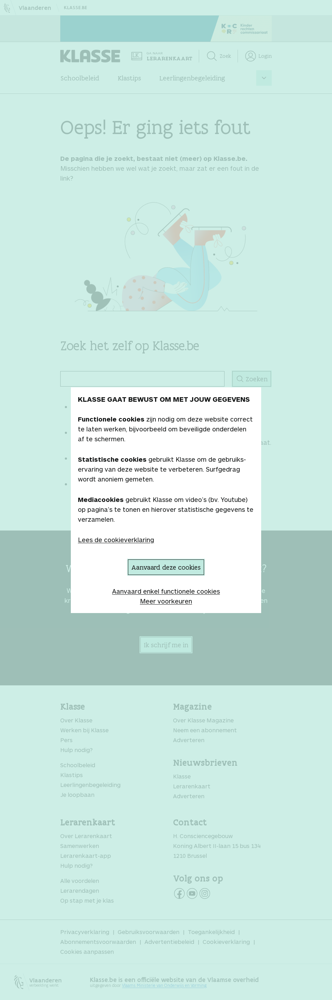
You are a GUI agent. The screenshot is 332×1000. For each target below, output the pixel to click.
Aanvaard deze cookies (166, 567)
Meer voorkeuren (166, 601)
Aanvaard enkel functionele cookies (166, 591)
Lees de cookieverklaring (116, 540)
